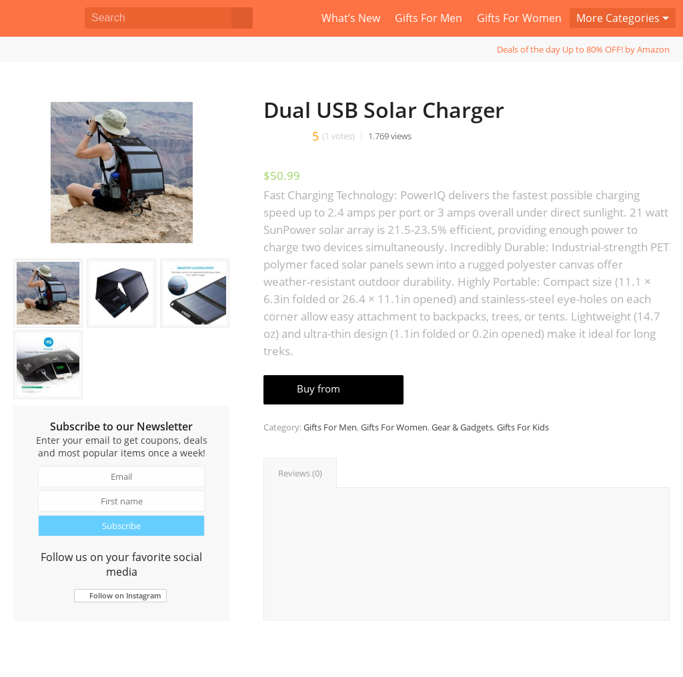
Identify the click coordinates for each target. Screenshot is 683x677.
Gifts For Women (394, 427)
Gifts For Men (330, 427)
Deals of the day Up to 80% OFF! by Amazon (583, 49)
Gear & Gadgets (462, 427)
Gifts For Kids (523, 427)
